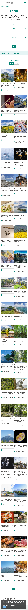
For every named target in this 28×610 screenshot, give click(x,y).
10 (13, 589)
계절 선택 (14, 33)
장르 (14, 24)
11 (17, 589)
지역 (14, 28)
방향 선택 (14, 37)
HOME (2, 6)
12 (20, 589)
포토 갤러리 (8, 6)
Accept (4, 607)
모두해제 (16, 53)
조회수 (11, 63)
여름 (9, 53)
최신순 (16, 63)
